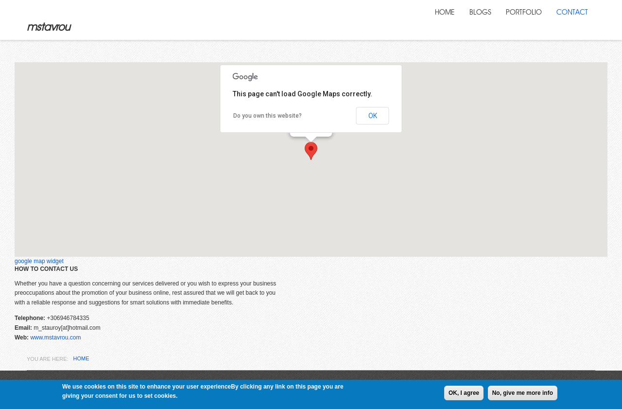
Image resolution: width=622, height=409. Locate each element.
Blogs (474, 19)
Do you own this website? (267, 116)
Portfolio (520, 19)
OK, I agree (464, 393)
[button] (311, 151)
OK (372, 116)
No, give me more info (522, 393)
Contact (571, 19)
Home (437, 19)
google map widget (39, 261)
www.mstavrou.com (55, 338)
